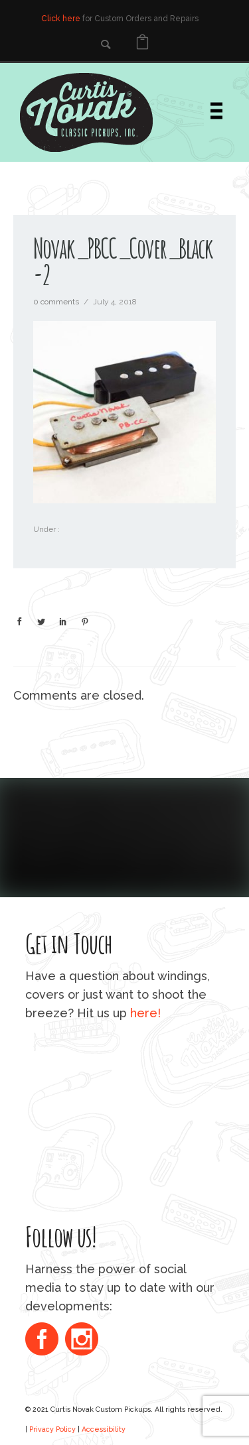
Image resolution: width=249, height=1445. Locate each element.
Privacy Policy (52, 1429)
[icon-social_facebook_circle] (45, 1340)
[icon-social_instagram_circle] (81, 1340)
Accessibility (103, 1429)
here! (145, 1013)
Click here (60, 18)
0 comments (56, 301)
